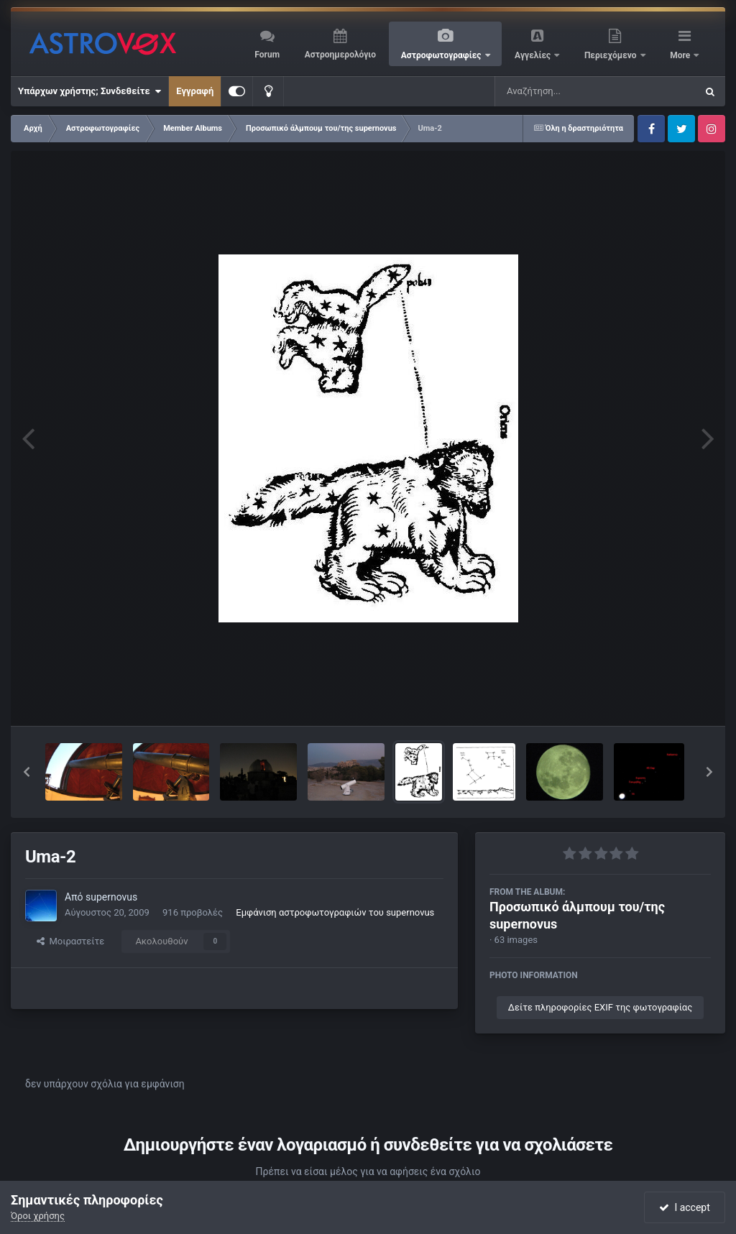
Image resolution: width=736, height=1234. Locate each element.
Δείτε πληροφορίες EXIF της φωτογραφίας (600, 1007)
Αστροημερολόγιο (340, 55)
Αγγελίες (534, 55)
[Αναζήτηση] (566, 91)
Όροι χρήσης (38, 1215)
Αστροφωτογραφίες (442, 55)
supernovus (111, 897)
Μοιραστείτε (70, 941)
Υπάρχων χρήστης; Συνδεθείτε (89, 91)
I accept (684, 1207)
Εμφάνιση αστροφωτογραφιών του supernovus (335, 912)
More (681, 55)
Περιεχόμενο (611, 55)
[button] (26, 772)
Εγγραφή (194, 91)
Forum (267, 55)
